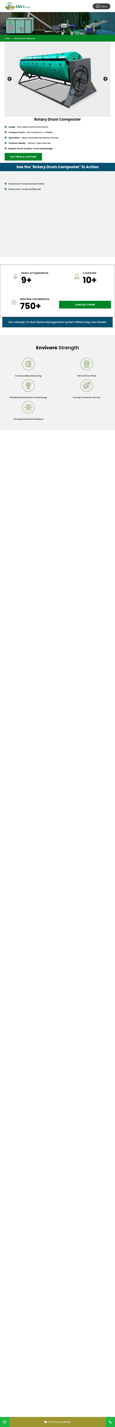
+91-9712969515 (22, 1322)
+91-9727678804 (23, 1319)
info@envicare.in (23, 1332)
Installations (19, 1273)
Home (7, 38)
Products (17, 1268)
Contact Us (18, 1284)
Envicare (17, 1262)
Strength (57, 348)
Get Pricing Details (57, 1422)
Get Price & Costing (23, 156)
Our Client (18, 1279)
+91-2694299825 (23, 1326)
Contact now (85, 304)
